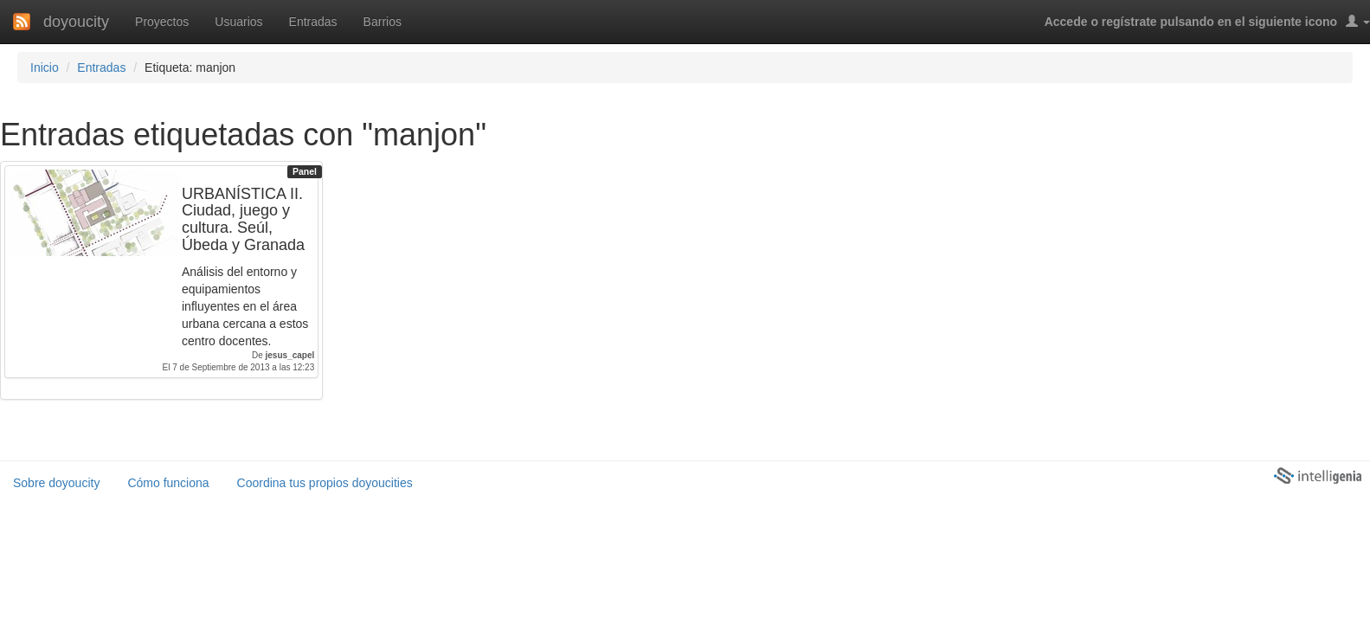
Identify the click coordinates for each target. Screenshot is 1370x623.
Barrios (382, 22)
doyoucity (76, 21)
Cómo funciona (168, 483)
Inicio (44, 67)
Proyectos (162, 22)
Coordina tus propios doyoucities (325, 483)
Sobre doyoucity (56, 483)
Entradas (313, 22)
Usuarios (238, 22)
